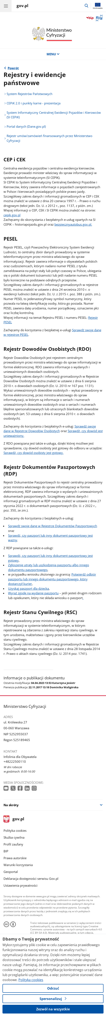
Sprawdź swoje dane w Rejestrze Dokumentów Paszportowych (52, 526)
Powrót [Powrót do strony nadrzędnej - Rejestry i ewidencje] (13, 68)
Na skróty (11, 805)
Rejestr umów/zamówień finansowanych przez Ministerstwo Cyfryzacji (49, 138)
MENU (53, 54)
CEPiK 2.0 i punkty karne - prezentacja (33, 103)
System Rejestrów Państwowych (29, 94)
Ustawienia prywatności (20, 885)
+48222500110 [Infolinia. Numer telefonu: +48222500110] (15, 761)
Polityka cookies (15, 830)
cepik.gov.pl (12, 215)
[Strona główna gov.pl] (22, 6)
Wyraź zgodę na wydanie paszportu (33, 593)
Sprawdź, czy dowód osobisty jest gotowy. (34, 453)
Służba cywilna (14, 837)
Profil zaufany (13, 844)
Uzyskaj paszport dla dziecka (28, 588)
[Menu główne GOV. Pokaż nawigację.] (6, 6)
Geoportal (11, 872)
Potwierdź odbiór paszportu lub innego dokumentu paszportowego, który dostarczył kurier (52, 579)
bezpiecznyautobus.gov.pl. (73, 224)
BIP (6, 851)
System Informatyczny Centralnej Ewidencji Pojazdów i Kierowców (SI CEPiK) (54, 114)
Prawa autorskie (15, 858)
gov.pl (14, 819)
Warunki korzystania (18, 865)
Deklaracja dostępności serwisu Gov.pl (31, 878)
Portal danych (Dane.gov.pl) (26, 126)
